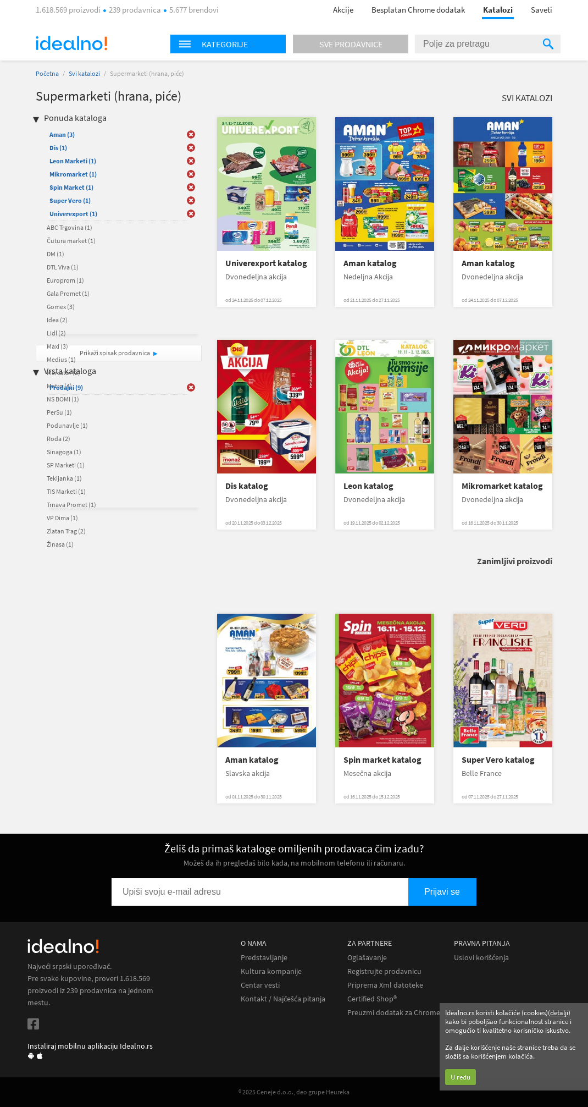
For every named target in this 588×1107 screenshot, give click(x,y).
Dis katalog (246, 486)
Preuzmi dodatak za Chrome (393, 1012)
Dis (58, 148)
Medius (61, 359)
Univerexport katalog (266, 263)
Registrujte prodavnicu (384, 971)
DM (55, 254)
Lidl (56, 333)
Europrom (65, 280)
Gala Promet (68, 293)
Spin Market (71, 187)
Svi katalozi (84, 73)
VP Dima (62, 518)
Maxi (57, 346)
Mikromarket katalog (502, 486)
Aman (62, 134)
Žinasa (60, 544)
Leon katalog (368, 486)
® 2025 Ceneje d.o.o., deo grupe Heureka (294, 1092)
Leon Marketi (72, 161)
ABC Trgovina (69, 227)
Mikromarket (73, 174)
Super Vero (70, 200)
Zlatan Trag (66, 531)
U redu (460, 1077)
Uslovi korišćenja (481, 957)
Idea (57, 320)
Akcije (343, 9)
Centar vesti (260, 985)
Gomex (61, 306)
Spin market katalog (382, 759)
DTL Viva (63, 267)
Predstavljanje (264, 957)
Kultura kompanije (271, 971)
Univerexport (73, 214)
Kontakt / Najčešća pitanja (283, 999)
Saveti (541, 9)
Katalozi (498, 9)
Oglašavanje (367, 957)
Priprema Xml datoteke (385, 985)
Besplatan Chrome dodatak (418, 9)
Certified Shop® (372, 999)
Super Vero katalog (498, 759)
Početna (47, 73)
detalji (559, 1012)
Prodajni (66, 387)
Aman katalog (370, 263)
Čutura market (71, 240)
